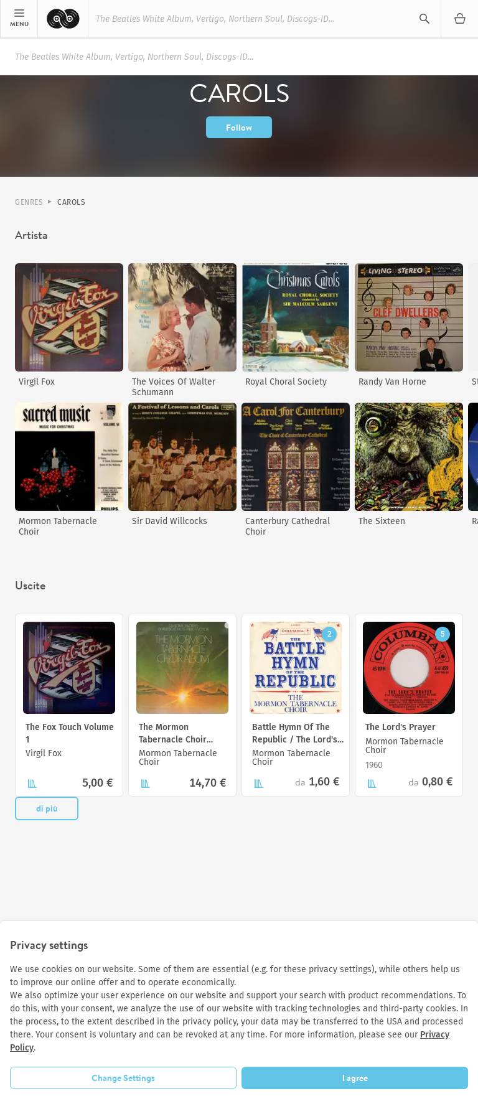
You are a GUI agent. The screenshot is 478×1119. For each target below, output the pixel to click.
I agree (355, 1078)
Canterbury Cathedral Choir (287, 526)
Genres (29, 202)
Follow (239, 127)
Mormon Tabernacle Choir (58, 526)
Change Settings (123, 1078)
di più (46, 808)
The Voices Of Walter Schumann (173, 387)
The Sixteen (381, 521)
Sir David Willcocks (169, 521)
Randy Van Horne (392, 382)
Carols (71, 202)
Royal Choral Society (286, 382)
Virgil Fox (37, 382)
